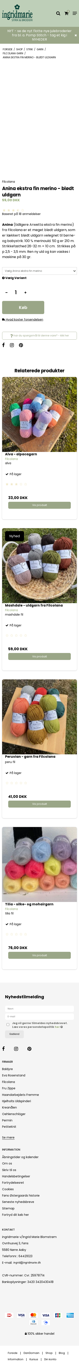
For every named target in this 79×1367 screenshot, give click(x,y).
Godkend (14, 1034)
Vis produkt (39, 505)
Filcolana (8, 1082)
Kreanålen (9, 1107)
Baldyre (7, 1069)
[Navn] (39, 1009)
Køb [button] (23, 307)
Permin (7, 1120)
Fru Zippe (8, 1088)
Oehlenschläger (13, 1114)
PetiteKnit (9, 1127)
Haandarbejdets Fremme (20, 1095)
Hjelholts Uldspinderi (16, 1101)
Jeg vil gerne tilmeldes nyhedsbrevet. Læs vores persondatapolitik (40, 1025)
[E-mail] (39, 1016)
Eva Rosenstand (13, 1075)
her (57, 1027)
